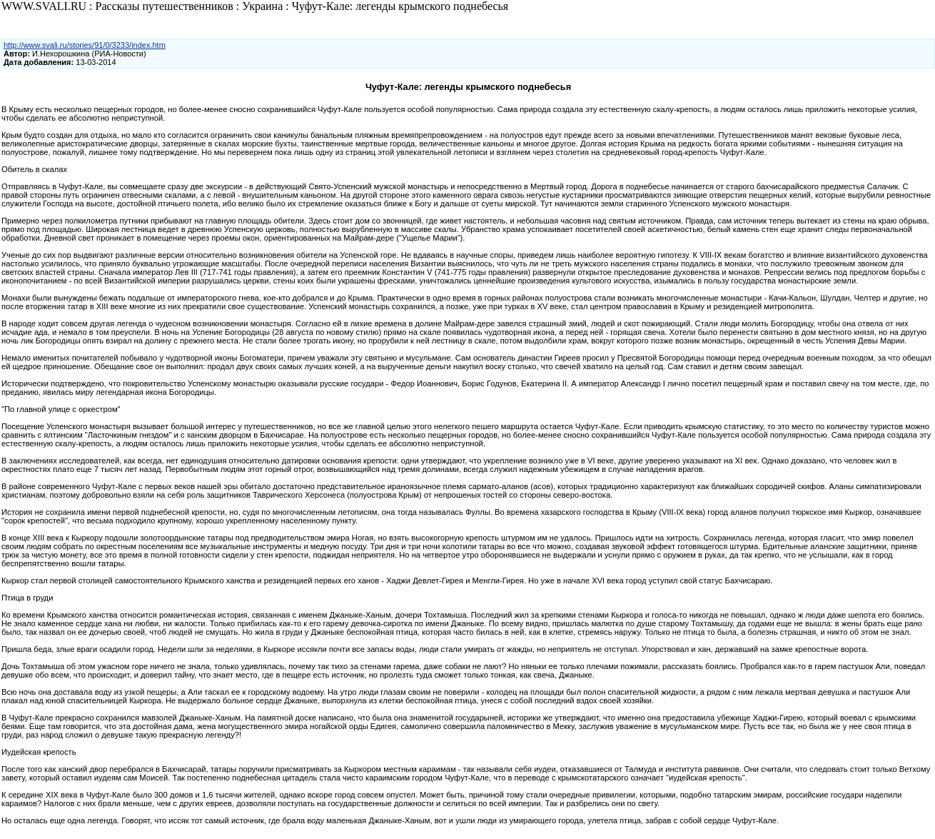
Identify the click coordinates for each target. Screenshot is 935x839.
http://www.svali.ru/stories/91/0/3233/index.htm (85, 45)
